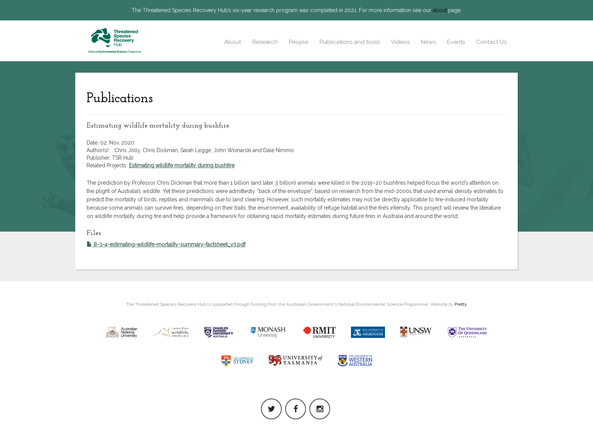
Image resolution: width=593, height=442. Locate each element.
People (298, 42)
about (440, 10)
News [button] (428, 42)
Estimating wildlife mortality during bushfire (181, 165)
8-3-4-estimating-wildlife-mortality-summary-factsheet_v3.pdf (166, 244)
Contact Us (491, 42)
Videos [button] (400, 42)
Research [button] (265, 42)
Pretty (460, 304)
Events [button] (456, 42)
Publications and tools (350, 42)
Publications (120, 99)
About (232, 42)
